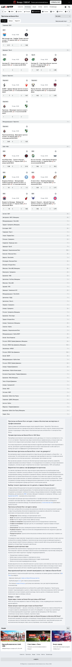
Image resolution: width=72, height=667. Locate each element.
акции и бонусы (20, 583)
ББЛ (4, 30)
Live (20, 580)
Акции (34, 7)
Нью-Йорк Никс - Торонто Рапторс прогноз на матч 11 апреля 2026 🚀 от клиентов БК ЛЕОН (14, 161)
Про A (4, 55)
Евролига (5, 80)
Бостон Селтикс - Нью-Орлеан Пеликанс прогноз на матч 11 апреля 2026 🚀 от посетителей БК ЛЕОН (44, 161)
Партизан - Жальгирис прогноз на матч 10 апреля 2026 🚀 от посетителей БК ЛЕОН (14, 111)
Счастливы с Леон (34, 644)
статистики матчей (47, 502)
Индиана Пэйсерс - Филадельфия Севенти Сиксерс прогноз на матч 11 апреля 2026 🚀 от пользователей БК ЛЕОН (14, 182)
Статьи (40, 7)
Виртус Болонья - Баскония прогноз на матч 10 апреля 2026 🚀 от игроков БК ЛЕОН (43, 90)
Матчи (46, 7)
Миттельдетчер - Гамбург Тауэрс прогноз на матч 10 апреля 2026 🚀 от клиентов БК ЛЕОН (15, 40)
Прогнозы (28, 7)
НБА (4, 151)
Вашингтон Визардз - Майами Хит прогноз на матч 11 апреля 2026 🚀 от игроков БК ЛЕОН (14, 203)
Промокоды (53, 7)
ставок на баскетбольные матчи (30, 578)
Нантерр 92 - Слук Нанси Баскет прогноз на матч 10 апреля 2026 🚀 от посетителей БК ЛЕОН (44, 65)
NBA (25, 494)
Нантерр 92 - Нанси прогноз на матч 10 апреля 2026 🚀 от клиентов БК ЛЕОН (14, 64)
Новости (20, 7)
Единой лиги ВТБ (13, 496)
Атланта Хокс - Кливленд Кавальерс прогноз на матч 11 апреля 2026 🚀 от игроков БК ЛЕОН (43, 182)
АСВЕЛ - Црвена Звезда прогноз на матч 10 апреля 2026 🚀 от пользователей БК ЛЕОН (15, 90)
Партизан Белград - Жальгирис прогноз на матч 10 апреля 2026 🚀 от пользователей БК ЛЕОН (15, 136)
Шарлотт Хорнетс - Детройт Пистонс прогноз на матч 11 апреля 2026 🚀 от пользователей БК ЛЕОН (43, 203)
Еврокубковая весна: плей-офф (11, 645)
